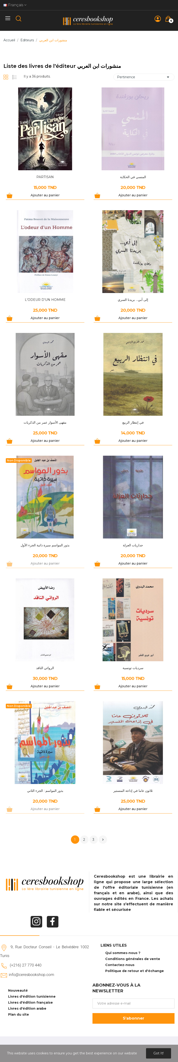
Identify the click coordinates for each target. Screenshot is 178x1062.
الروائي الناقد (45, 668)
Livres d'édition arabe (27, 1008)
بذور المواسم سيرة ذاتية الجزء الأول (45, 545)
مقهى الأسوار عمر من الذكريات (45, 422)
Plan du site (18, 1014)
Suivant (103, 840)
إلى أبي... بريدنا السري (133, 300)
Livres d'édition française (30, 1002)
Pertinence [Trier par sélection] (144, 77)
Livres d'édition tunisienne (32, 996)
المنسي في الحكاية (133, 177)
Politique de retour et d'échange (134, 971)
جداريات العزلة (133, 545)
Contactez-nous (119, 965)
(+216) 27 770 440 (25, 965)
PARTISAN (45, 177)
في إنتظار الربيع (133, 422)
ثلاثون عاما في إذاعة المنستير (133, 791)
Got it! (158, 1053)
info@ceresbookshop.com (31, 974)
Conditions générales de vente (132, 959)
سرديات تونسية (133, 668)
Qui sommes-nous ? (122, 953)
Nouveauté (18, 990)
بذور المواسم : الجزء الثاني (45, 791)
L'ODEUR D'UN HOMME (45, 300)
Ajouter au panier (45, 195)
